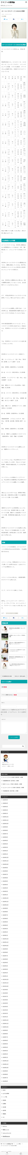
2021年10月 (5, 986)
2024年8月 (5, 871)
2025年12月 (5, 816)
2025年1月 (5, 854)
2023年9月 (5, 908)
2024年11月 (5, 860)
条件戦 (4, 1110)
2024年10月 (5, 864)
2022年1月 (5, 976)
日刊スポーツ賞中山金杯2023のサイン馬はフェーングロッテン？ (17, 643)
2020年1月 (5, 1057)
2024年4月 (5, 884)
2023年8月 (5, 911)
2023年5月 (5, 921)
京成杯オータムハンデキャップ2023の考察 (17, 636)
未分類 (4, 1107)
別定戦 (4, 1100)
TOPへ (21, 1153)
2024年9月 (5, 867)
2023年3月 (5, 928)
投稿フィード (6, 1129)
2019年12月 (5, 1060)
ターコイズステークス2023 (12, 613)
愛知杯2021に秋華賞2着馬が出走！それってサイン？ (17, 657)
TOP (7, 1143)
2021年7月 (5, 996)
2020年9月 (5, 1030)
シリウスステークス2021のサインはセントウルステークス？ (17, 650)
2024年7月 (5, 874)
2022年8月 (5, 952)
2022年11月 (5, 942)
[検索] (13, 746)
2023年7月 (5, 915)
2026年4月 (5, 803)
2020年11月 (5, 1023)
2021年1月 (5, 1016)
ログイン (5, 1126)
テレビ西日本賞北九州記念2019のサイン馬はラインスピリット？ (17, 665)
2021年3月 (5, 1010)
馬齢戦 (4, 1113)
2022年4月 (5, 965)
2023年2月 (5, 932)
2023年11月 (5, 901)
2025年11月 (5, 820)
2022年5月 (5, 962)
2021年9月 (5, 989)
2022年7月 (5, 955)
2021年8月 (5, 993)
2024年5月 (5, 881)
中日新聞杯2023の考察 (7, 676)
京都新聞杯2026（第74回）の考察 (11, 780)
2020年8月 (5, 1033)
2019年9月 (5, 1071)
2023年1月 (5, 935)
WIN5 (4, 1090)
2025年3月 (5, 847)
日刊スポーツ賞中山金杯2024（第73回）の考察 (21, 676)
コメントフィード (7, 1133)
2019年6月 (5, 1081)
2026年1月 (5, 813)
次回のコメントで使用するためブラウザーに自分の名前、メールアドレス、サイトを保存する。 (13, 712)
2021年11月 (5, 982)
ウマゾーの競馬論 (8, 2)
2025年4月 (5, 843)
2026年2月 (5, 810)
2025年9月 (5, 827)
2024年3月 (5, 888)
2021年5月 (5, 1003)
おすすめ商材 (6, 1093)
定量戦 (4, 1103)
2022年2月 (5, 972)
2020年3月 (5, 1050)
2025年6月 (5, 837)
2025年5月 (5, 840)
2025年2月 (5, 850)
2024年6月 (5, 877)
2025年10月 (5, 823)
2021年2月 (5, 1013)
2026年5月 (5, 799)
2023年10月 (5, 905)
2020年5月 (5, 1043)
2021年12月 (5, 979)
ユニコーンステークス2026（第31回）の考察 (13, 787)
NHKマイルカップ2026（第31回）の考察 (12, 784)
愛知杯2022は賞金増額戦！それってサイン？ (17, 629)
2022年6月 (5, 959)
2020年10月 (5, 1027)
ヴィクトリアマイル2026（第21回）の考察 (13, 777)
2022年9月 (5, 949)
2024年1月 (5, 894)
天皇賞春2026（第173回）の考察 (10, 790)
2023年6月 (5, 918)
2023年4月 (5, 925)
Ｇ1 (3, 1117)
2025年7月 (5, 833)
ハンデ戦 (4, 16)
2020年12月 (5, 1020)
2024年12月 (5, 857)
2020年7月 (5, 1037)
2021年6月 (5, 999)
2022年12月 (5, 938)
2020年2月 (5, 1054)
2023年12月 (5, 898)
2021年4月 (5, 1006)
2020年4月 (5, 1047)
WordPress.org (6, 1136)
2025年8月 (5, 830)
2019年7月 (5, 1077)
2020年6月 (5, 1040)
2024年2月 (5, 891)
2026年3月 (5, 806)
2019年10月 (5, 1067)
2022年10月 (5, 945)
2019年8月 (5, 1074)
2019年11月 (5, 1064)
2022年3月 (5, 969)
